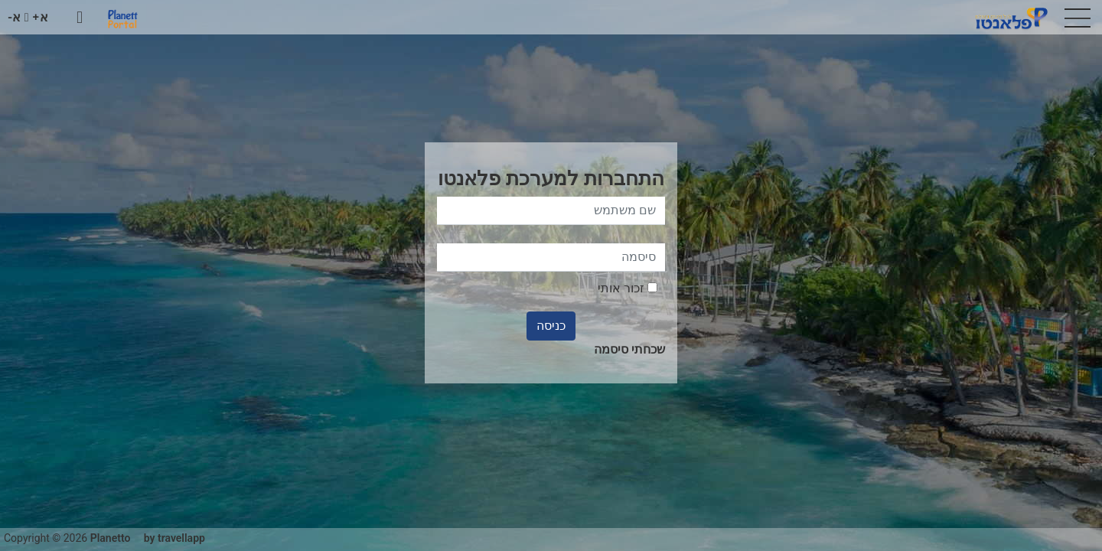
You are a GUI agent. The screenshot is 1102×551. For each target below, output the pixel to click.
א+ (39, 17)
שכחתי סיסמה (629, 349)
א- (14, 17)
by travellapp (174, 538)
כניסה (551, 325)
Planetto (110, 538)
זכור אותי (627, 288)
